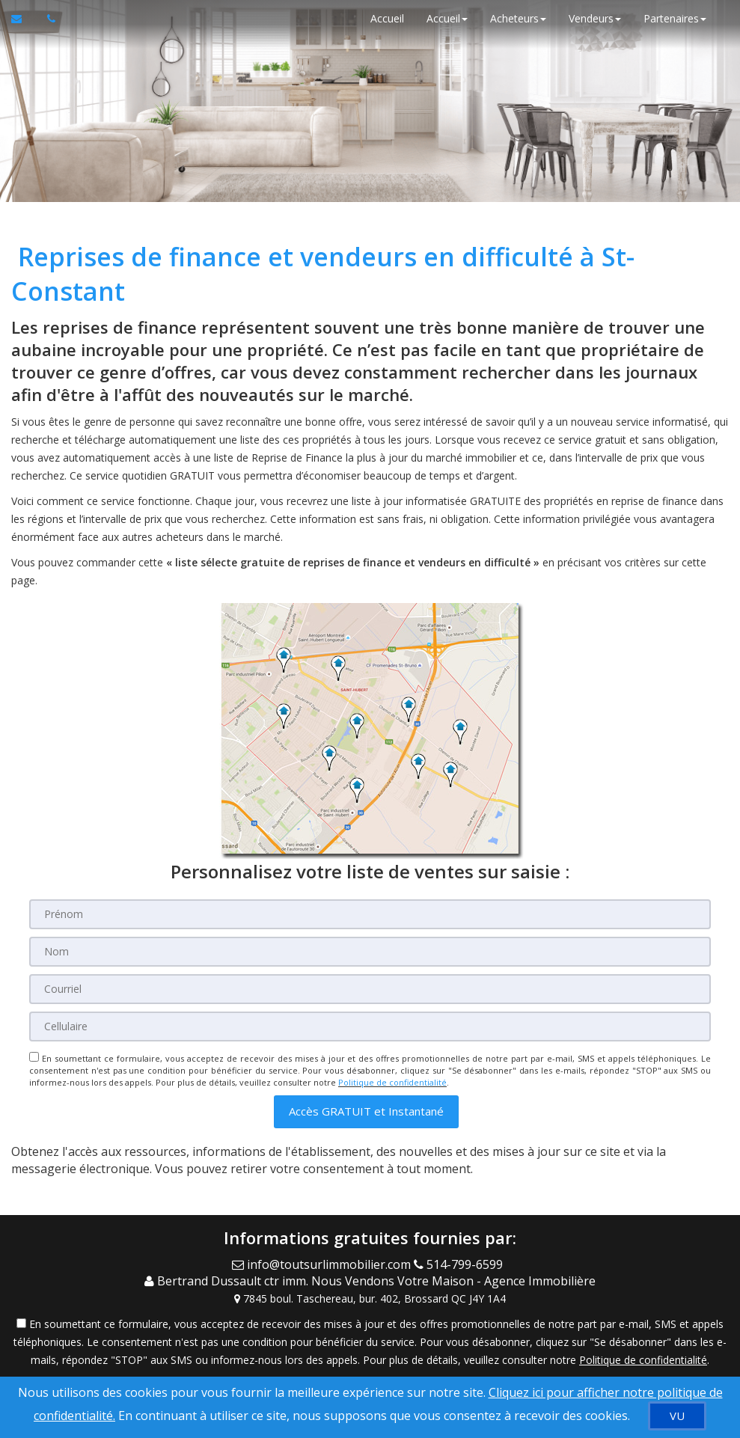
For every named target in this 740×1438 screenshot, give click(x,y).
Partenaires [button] (674, 18)
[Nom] (370, 952)
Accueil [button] (447, 18)
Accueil (387, 18)
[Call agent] (461, 1264)
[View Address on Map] (370, 1299)
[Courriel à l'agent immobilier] (23, 18)
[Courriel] (370, 989)
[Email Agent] (323, 1264)
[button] (366, 1111)
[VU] (677, 1416)
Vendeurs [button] (595, 18)
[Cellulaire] (370, 1026)
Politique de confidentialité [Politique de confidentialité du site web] (392, 1082)
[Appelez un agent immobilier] (47, 18)
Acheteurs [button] (518, 18)
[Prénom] (370, 914)
